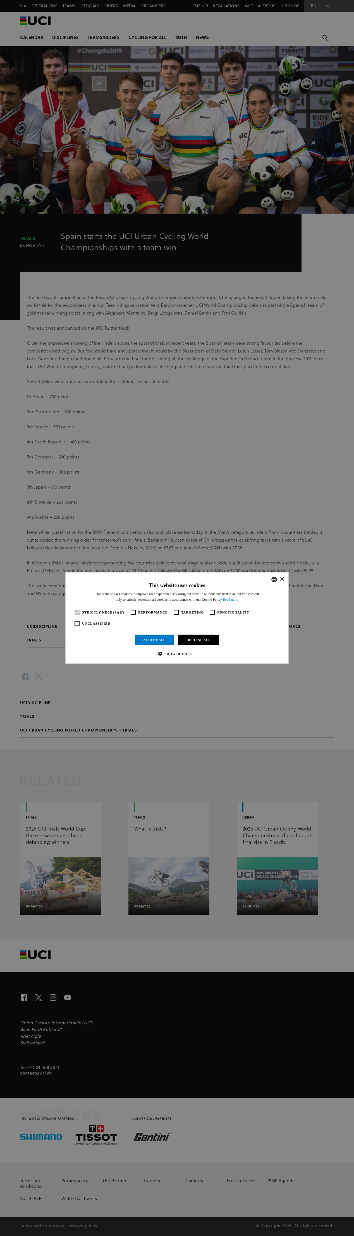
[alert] (177, 618)
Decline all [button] (198, 640)
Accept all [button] (154, 640)
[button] (177, 653)
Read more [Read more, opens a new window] (230, 600)
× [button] (282, 579)
